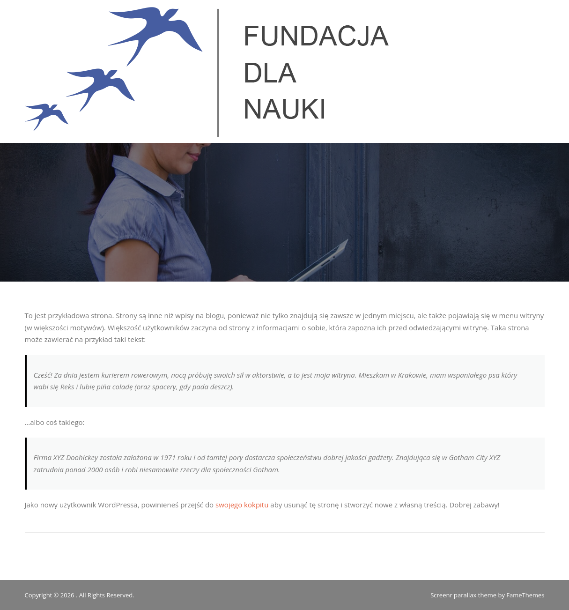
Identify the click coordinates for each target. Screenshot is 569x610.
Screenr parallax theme (463, 595)
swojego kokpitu (241, 504)
